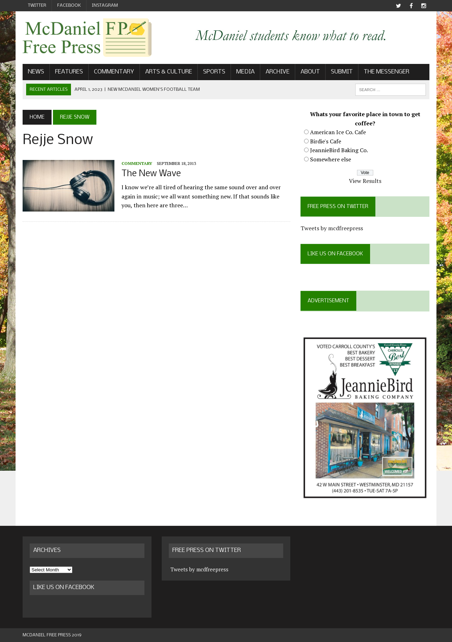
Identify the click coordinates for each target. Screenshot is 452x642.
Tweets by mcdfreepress (332, 228)
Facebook (69, 5)
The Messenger (386, 72)
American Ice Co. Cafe (338, 132)
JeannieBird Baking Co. (339, 150)
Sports (214, 72)
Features (69, 72)
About (310, 72)
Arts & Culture (168, 72)
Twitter (37, 5)
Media (245, 72)
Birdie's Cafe (325, 141)
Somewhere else (330, 159)
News (36, 72)
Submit (342, 72)
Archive (278, 72)
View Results (365, 181)
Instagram (105, 5)
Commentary (114, 72)
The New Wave (151, 174)
